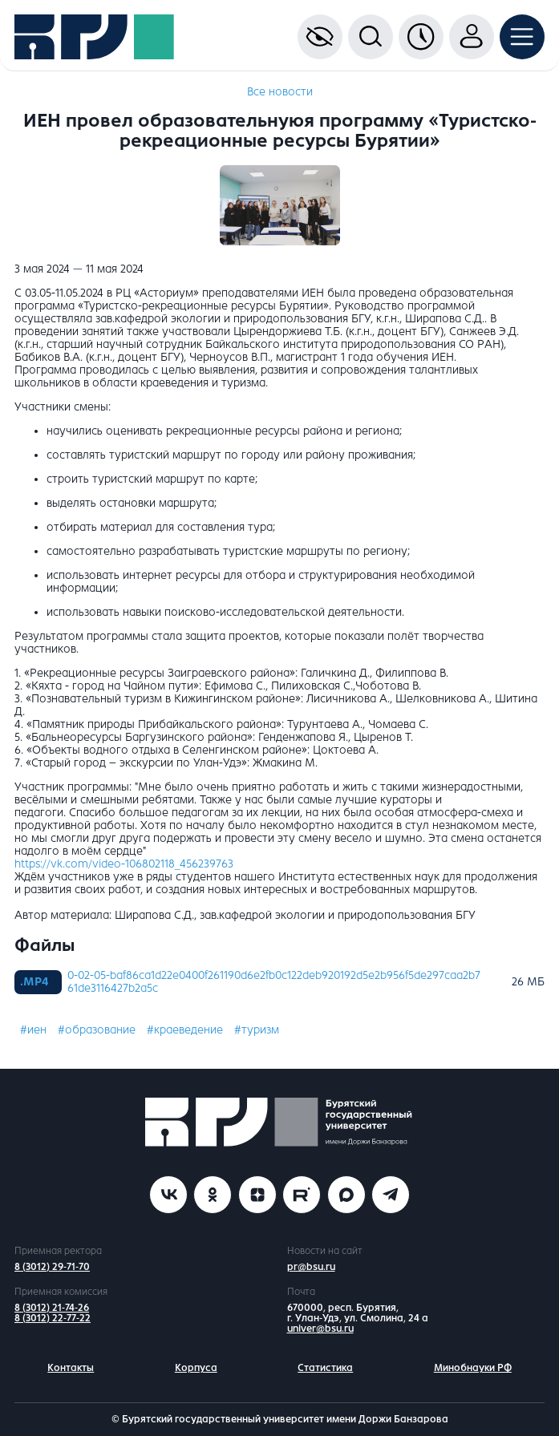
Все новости (280, 92)
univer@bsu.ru (320, 1328)
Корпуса (196, 1368)
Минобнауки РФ (473, 1368)
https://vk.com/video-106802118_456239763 (123, 864)
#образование (97, 1030)
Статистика (325, 1368)
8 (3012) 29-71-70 (52, 1267)
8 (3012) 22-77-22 (52, 1318)
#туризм (256, 1030)
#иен (33, 1030)
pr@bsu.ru (311, 1267)
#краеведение (185, 1030)
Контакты (70, 1368)
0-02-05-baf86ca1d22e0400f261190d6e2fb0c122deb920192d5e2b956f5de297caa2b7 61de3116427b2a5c (273, 981)
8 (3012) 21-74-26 (51, 1308)
